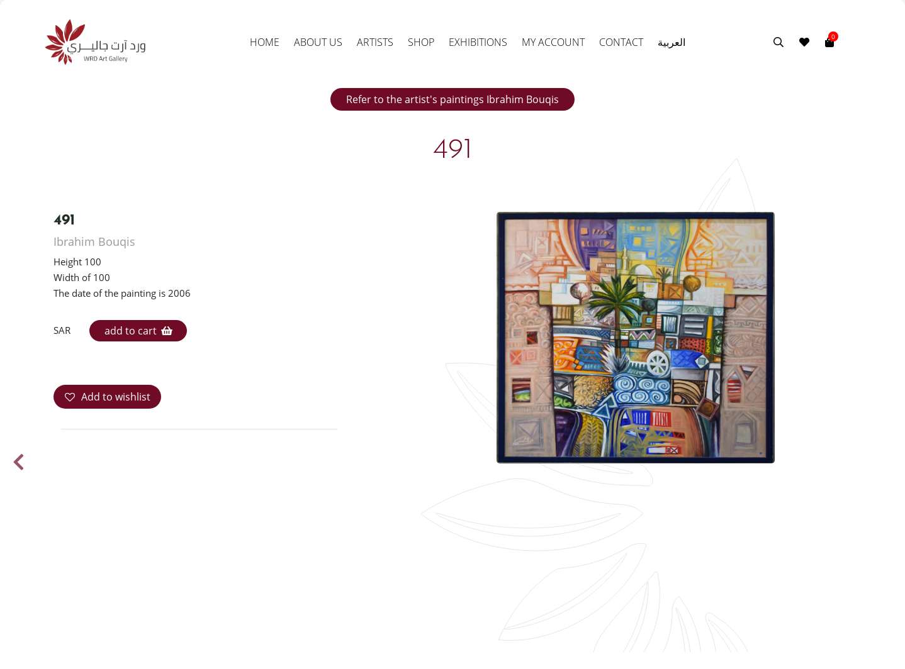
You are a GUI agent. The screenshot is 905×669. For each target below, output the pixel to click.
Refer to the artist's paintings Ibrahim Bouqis (452, 99)
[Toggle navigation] (842, 42)
